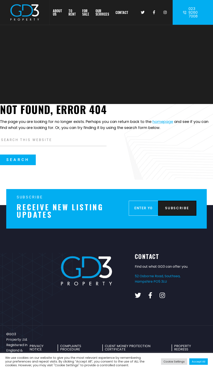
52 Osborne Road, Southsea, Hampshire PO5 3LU (157, 279)
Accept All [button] (198, 362)
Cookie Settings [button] (174, 362)
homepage (162, 121)
